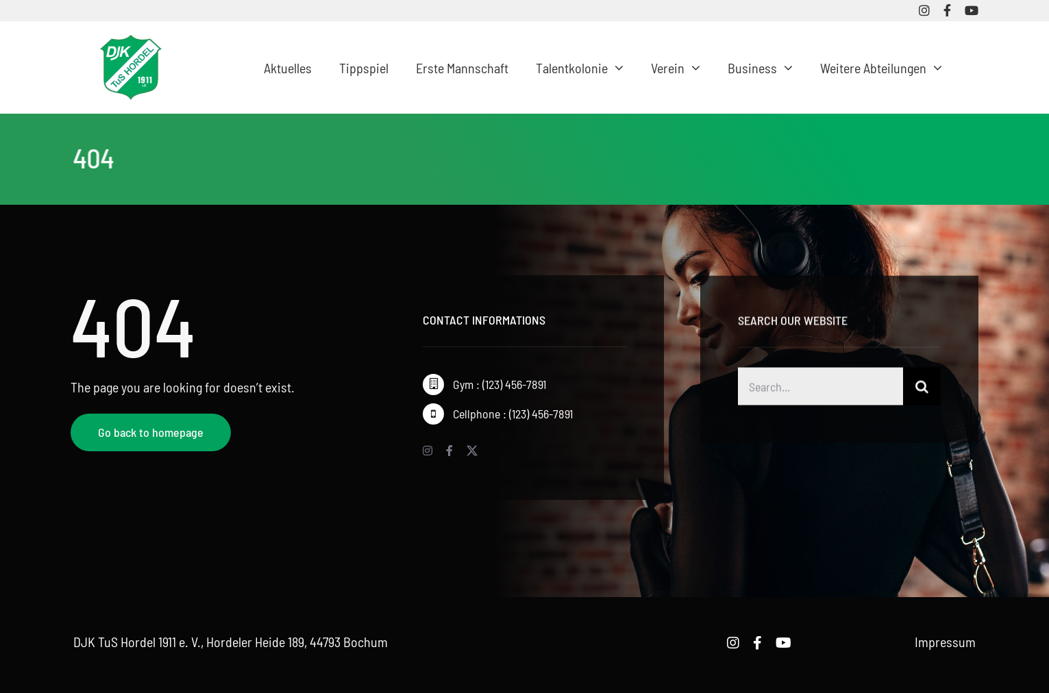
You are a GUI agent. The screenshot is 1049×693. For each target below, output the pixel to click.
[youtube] (971, 10)
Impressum (945, 641)
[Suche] (922, 388)
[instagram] (924, 10)
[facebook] (947, 10)
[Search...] (820, 388)
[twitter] (472, 450)
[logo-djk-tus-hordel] (131, 42)
